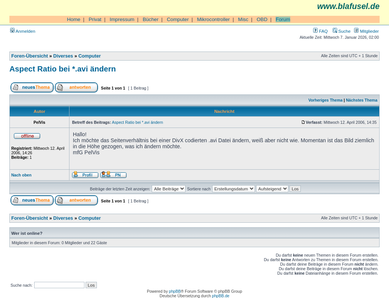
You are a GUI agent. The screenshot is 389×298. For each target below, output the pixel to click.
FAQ (320, 31)
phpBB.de (220, 295)
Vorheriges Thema (325, 100)
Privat (95, 19)
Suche (342, 31)
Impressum (122, 19)
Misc (243, 19)
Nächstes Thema (361, 100)
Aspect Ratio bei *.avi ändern (62, 68)
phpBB (175, 291)
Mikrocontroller (213, 19)
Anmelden (22, 31)
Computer (178, 19)
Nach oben (21, 175)
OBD (261, 19)
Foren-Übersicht (29, 56)
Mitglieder (366, 31)
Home (73, 19)
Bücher (150, 19)
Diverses (63, 56)
